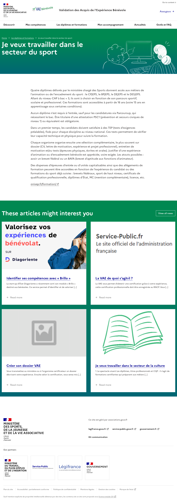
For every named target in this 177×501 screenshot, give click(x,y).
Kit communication (98, 437)
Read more (16, 297)
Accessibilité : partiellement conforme (33, 489)
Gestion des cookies (106, 489)
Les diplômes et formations (72, 24)
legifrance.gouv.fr (97, 429)
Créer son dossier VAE (24, 365)
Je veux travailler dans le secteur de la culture (130, 365)
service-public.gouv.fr (122, 429)
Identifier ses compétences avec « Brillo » (38, 278)
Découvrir (9, 24)
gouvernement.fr (148, 429)
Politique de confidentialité (64, 489)
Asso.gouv (165, 11)
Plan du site (8, 489)
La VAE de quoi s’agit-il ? (114, 278)
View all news (165, 213)
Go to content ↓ (169, 2)
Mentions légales (87, 489)
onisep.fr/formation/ (43, 184)
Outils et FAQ (163, 24)
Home (4, 38)
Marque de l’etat (126, 489)
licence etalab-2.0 (106, 496)
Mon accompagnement (110, 24)
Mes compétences (36, 24)
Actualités (140, 24)
